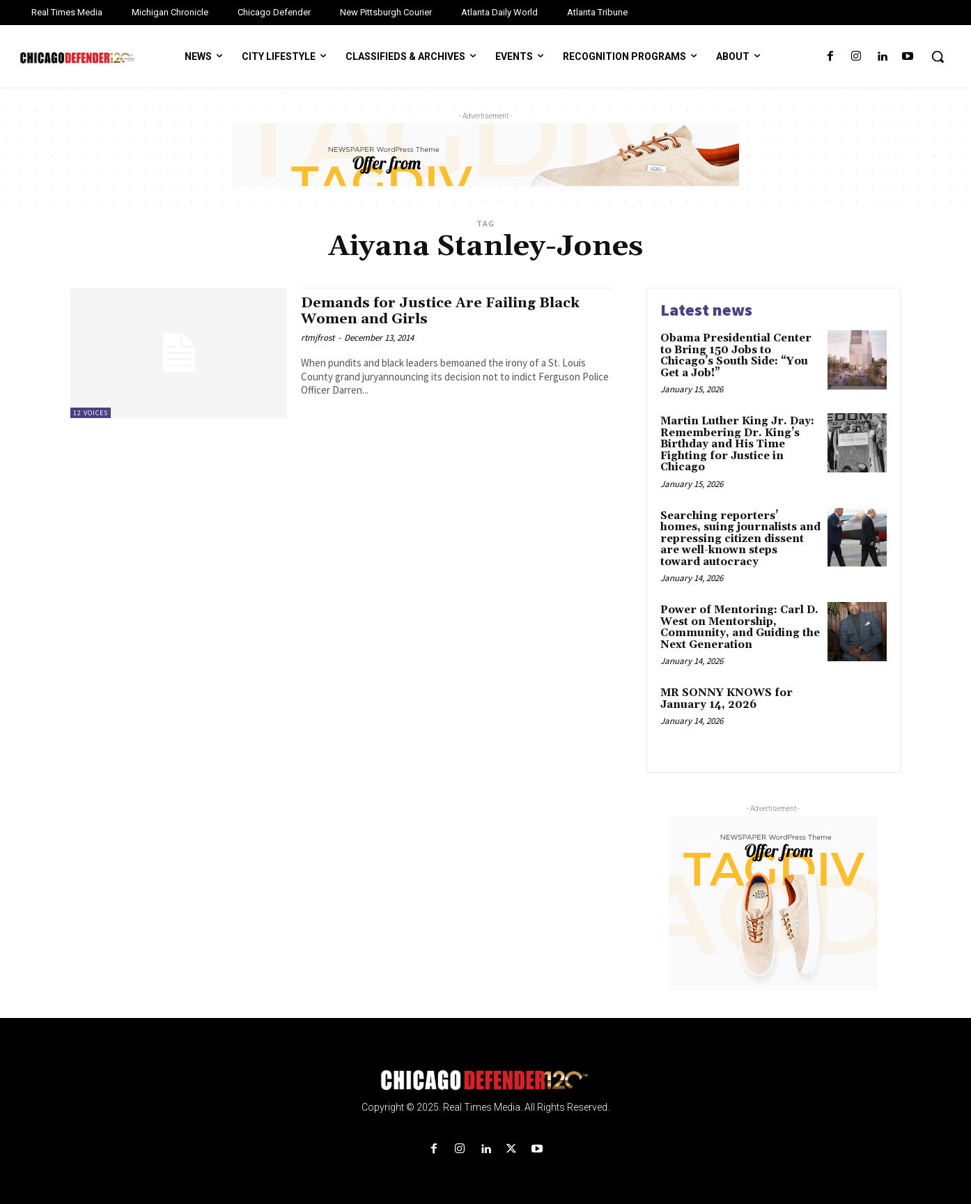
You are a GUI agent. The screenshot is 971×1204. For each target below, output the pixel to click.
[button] (937, 56)
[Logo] (485, 1080)
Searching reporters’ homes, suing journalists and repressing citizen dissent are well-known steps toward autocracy (740, 539)
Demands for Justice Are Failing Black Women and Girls (447, 311)
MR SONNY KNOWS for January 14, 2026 (726, 698)
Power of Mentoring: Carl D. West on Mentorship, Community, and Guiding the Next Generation (740, 627)
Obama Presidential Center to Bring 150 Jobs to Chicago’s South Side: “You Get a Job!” (735, 356)
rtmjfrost (317, 338)
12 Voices (90, 412)
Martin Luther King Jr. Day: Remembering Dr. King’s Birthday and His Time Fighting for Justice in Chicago (737, 444)
